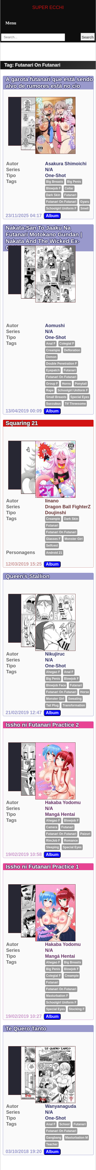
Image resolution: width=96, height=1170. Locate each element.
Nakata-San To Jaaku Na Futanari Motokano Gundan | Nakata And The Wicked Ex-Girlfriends (44, 238)
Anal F (51, 343)
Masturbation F (57, 996)
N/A (49, 169)
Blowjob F (53, 188)
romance (71, 840)
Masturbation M (76, 1137)
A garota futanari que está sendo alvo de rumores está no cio (49, 82)
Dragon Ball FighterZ (68, 506)
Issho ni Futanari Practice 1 (42, 866)
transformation (73, 705)
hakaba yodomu (63, 802)
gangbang (53, 1137)
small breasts (56, 397)
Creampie (53, 350)
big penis (74, 181)
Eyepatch (53, 370)
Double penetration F (61, 363)
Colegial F (66, 343)
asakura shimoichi (66, 163)
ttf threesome (75, 404)
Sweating (75, 699)
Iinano (52, 500)
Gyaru (84, 202)
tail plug (52, 705)
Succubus (53, 404)
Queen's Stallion (28, 576)
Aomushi (55, 325)
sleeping (52, 847)
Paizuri (85, 834)
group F (52, 383)
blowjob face (56, 685)
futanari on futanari (61, 202)
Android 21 (54, 553)
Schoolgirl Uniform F (61, 208)
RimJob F (53, 840)
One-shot (55, 175)
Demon (51, 357)
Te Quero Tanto (26, 1028)
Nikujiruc (55, 654)
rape (50, 390)
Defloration (72, 350)
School (64, 1124)
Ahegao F (53, 672)
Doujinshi (55, 512)
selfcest (52, 545)
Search (88, 37)
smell (84, 208)
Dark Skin (53, 195)
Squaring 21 (22, 423)
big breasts (54, 181)
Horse (84, 692)
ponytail (81, 383)
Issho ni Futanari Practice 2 (42, 725)
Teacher (52, 1144)
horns (66, 383)
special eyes (79, 397)
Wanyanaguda (60, 1106)
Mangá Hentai (60, 814)
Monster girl (74, 539)
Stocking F (76, 1009)
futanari (70, 195)
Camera (51, 827)
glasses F (53, 539)
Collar (69, 188)
